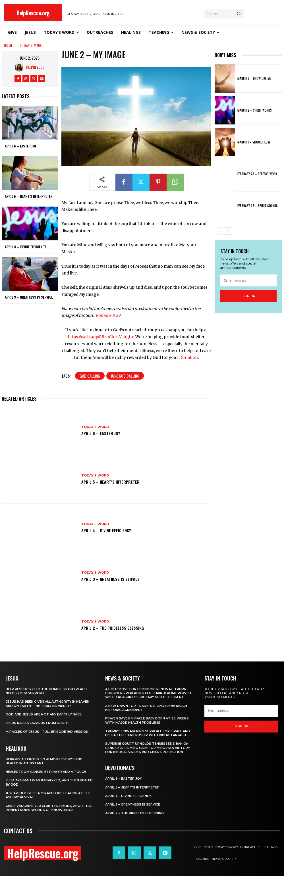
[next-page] (227, 231)
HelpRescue (35, 67)
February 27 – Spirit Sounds (257, 205)
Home (8, 45)
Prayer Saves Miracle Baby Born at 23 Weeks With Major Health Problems (147, 720)
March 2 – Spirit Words (254, 110)
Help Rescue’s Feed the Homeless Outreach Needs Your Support (46, 691)
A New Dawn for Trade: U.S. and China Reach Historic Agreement (146, 708)
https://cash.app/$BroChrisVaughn (101, 336)
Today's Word (31, 45)
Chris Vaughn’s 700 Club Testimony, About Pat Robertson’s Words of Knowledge (49, 808)
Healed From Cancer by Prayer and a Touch (46, 772)
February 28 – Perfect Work (257, 174)
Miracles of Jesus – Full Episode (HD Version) (48, 732)
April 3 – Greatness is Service (29, 297)
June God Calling (125, 376)
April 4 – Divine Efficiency (25, 246)
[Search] (239, 13)
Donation (188, 357)
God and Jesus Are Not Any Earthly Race (44, 714)
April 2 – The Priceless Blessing (112, 628)
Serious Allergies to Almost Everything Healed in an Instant (44, 761)
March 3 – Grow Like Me (254, 78)
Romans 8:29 (108, 315)
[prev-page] (218, 231)
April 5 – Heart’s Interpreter (28, 196)
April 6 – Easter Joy (20, 145)
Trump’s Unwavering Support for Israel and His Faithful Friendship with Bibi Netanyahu (147, 733)
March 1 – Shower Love (254, 142)
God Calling (90, 376)
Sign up (248, 296)
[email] (248, 280)
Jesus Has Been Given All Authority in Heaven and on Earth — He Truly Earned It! (47, 704)
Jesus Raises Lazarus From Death (37, 723)
